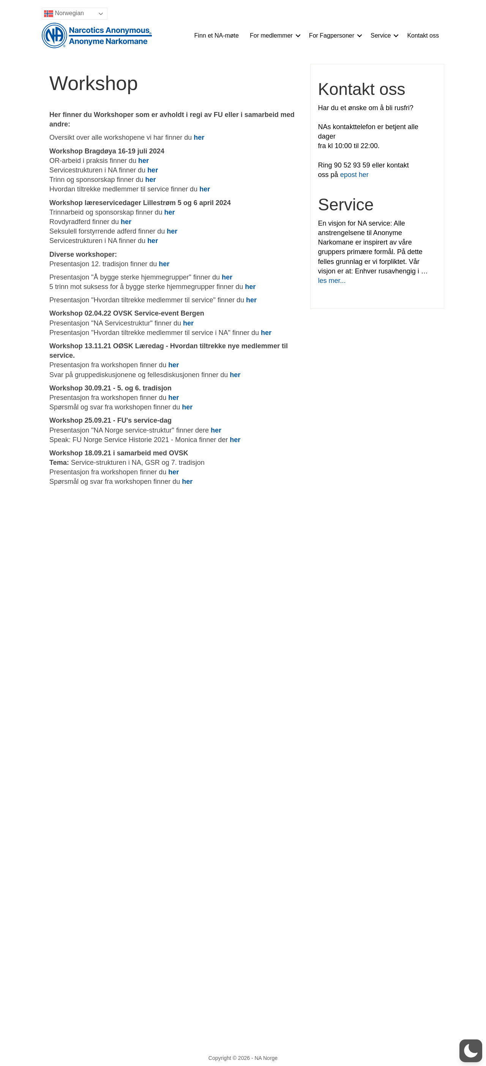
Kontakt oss (423, 35)
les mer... (332, 280)
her (164, 264)
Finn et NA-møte (216, 35)
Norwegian (64, 13)
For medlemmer (271, 35)
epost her (354, 174)
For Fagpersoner (331, 35)
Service (381, 35)
